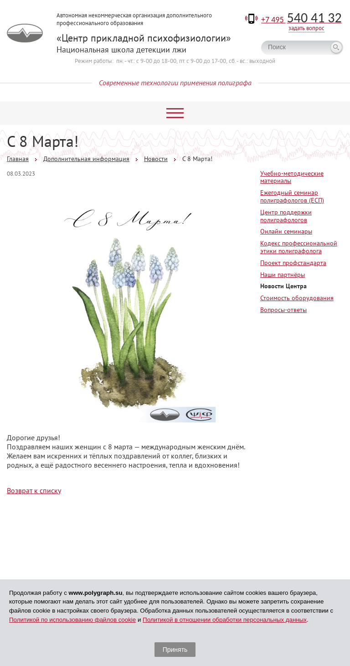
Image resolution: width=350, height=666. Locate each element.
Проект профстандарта (293, 263)
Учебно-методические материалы (292, 177)
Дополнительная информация (86, 159)
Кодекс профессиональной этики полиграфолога (298, 247)
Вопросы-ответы (283, 310)
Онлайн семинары (286, 231)
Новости (156, 159)
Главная (18, 159)
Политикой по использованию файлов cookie (72, 619)
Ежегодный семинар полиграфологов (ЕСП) (292, 196)
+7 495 (301, 20)
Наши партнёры (282, 275)
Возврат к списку (34, 490)
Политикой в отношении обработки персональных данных (225, 619)
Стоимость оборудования (297, 298)
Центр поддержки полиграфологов (286, 216)
